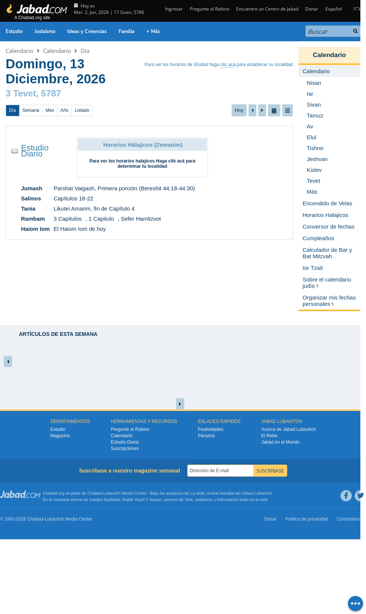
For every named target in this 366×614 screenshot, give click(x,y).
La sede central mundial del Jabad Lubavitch (231, 493)
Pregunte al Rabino (209, 9)
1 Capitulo (101, 218)
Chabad (94, 493)
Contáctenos (349, 519)
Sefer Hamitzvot (141, 218)
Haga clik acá (170, 161)
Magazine (60, 435)
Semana (31, 110)
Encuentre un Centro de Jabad (267, 9)
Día (85, 50)
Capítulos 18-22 (73, 198)
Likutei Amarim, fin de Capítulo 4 (94, 208)
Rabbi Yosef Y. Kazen (142, 499)
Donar (311, 9)
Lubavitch (112, 493)
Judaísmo (45, 31)
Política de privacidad (306, 519)
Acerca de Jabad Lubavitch (288, 429)
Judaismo (203, 499)
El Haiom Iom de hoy (80, 229)
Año (64, 110)
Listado (82, 110)
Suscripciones (125, 448)
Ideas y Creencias (87, 31)
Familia (126, 31)
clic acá (227, 64)
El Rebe (269, 435)
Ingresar (173, 9)
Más (312, 191)
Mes (49, 110)
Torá (189, 499)
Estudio (14, 31)
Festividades (210, 429)
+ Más (153, 31)
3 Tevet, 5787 (33, 93)
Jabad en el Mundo (280, 442)
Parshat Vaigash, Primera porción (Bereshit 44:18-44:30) (124, 188)
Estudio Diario (34, 150)
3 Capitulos (68, 218)
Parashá (206, 435)
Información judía (233, 499)
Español (333, 9)
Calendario (19, 50)
